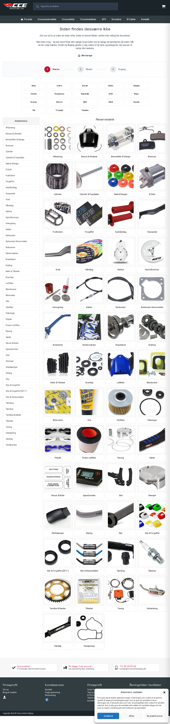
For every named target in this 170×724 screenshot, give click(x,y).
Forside (26, 19)
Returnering (50, 703)
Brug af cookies (10, 700)
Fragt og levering (52, 700)
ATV (104, 19)
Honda (33, 97)
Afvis (131, 716)
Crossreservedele (47, 19)
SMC (85, 107)
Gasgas (136, 87)
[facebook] (47, 708)
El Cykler (131, 19)
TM (33, 117)
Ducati (85, 87)
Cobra (59, 87)
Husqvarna (59, 97)
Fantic (110, 87)
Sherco (59, 107)
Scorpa (33, 107)
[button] (164, 692)
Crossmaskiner (88, 19)
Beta (33, 87)
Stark (110, 107)
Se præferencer (155, 716)
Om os (6, 698)
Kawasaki (85, 97)
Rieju (136, 97)
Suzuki (136, 107)
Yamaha (85, 117)
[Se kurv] (163, 6)
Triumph (59, 117)
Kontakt (145, 19)
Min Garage (85, 55)
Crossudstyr (68, 19)
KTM (110, 97)
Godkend (108, 716)
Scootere (116, 19)
